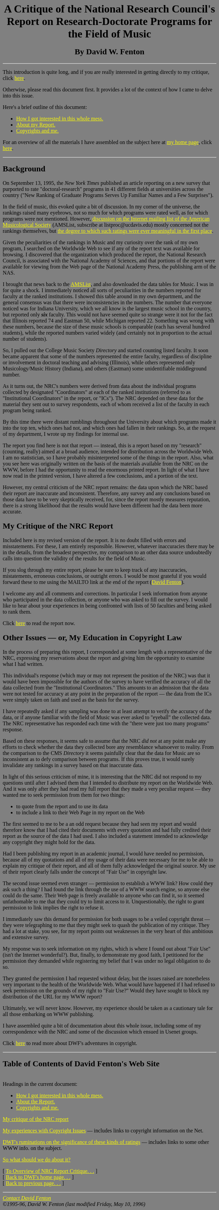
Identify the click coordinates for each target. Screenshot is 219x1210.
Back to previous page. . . (33, 1183)
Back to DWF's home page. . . (38, 1177)
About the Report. (35, 1101)
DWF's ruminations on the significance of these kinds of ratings (71, 1142)
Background (24, 168)
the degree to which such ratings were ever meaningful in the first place (135, 231)
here (19, 78)
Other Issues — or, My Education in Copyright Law (92, 637)
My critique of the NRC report (36, 1119)
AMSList (81, 284)
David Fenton (167, 582)
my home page (183, 142)
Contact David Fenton (27, 1198)
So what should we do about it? (37, 1159)
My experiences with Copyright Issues (44, 1130)
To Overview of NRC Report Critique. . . (50, 1171)
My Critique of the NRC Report (58, 526)
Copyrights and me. (37, 131)
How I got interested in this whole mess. (59, 118)
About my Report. (35, 125)
